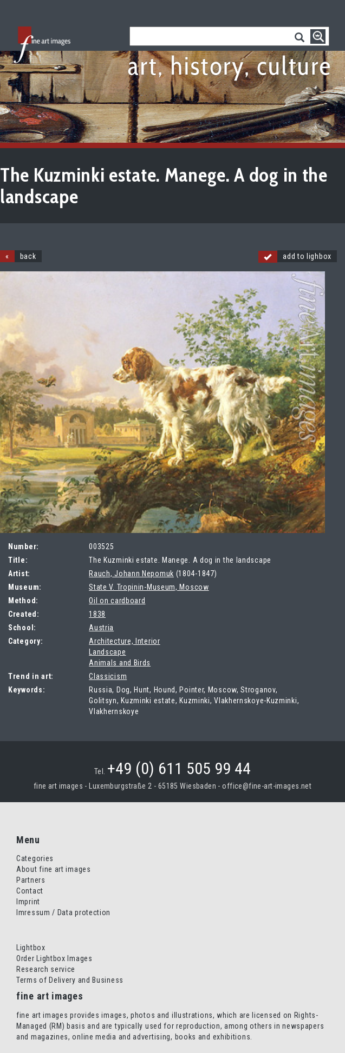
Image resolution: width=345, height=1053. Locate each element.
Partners (30, 880)
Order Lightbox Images (54, 958)
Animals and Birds (120, 662)
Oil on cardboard (117, 600)
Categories (35, 858)
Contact (29, 891)
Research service (45, 969)
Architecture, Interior (124, 641)
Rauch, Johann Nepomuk (131, 573)
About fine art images (53, 869)
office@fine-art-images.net (266, 786)
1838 (97, 614)
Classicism (108, 676)
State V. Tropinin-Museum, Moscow (149, 587)
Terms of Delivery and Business (69, 980)
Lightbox (30, 947)
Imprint (28, 901)
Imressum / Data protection (63, 912)
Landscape (107, 652)
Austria (101, 627)
